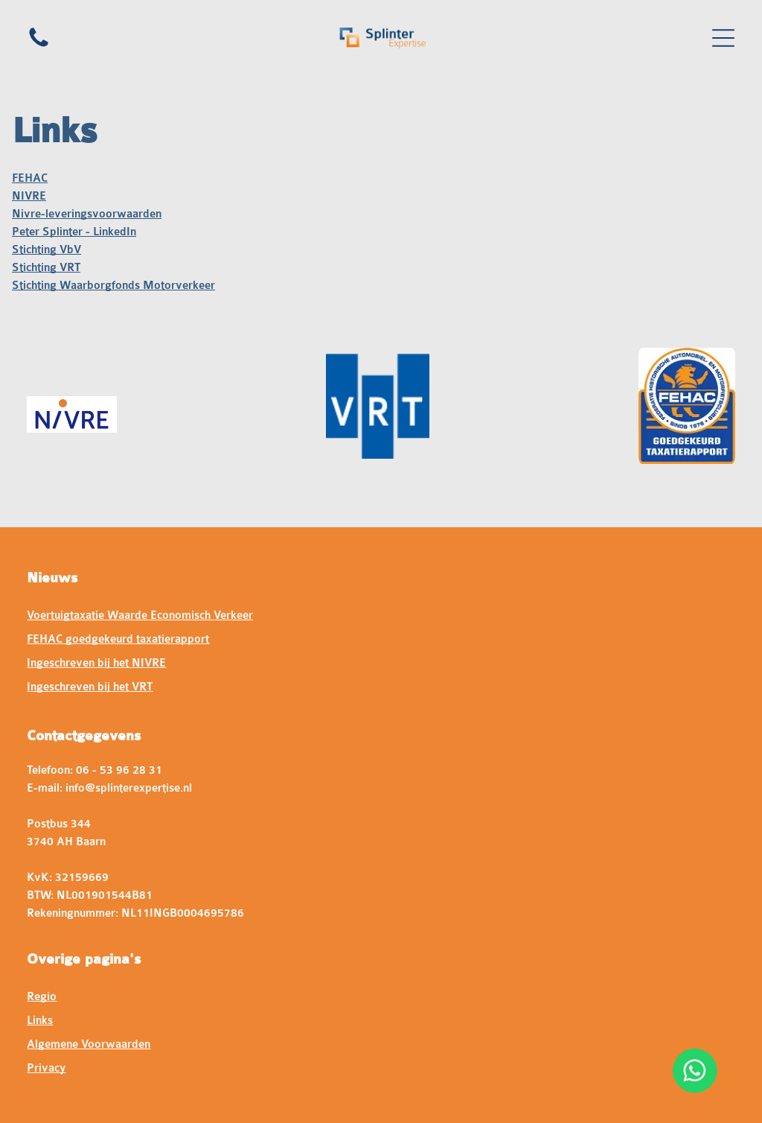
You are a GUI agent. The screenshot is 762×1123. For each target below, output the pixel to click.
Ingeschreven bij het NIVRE (96, 663)
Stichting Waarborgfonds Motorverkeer (113, 285)
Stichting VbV (46, 250)
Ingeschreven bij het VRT (90, 687)
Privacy (46, 1068)
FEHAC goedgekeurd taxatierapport (118, 639)
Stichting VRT (46, 267)
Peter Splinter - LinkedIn (74, 232)
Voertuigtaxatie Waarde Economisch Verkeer (140, 615)
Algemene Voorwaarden (88, 1044)
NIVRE (29, 196)
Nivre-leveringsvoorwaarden (86, 214)
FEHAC (30, 178)
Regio (42, 996)
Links (40, 1020)
